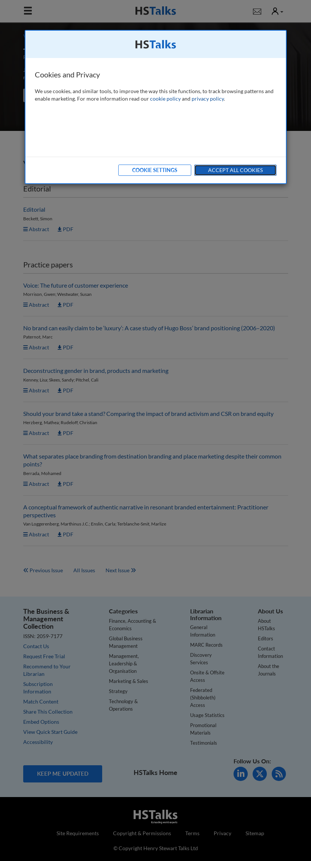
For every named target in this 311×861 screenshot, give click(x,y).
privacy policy (208, 98)
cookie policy (165, 98)
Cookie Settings (154, 170)
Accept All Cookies (235, 170)
